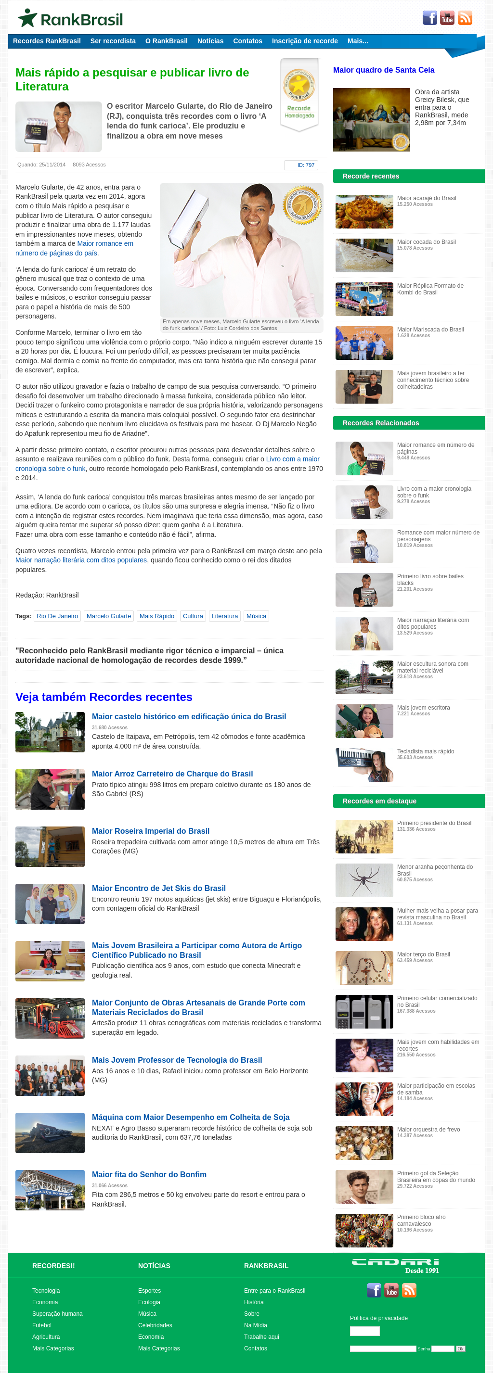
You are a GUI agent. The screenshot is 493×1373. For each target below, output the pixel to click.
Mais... (358, 41)
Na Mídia (255, 1325)
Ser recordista (113, 41)
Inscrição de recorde (305, 41)
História (254, 1302)
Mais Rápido (157, 616)
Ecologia (149, 1302)
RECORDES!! (53, 1266)
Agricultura (46, 1337)
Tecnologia (46, 1290)
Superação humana (57, 1313)
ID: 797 (306, 165)
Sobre (251, 1313)
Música (256, 616)
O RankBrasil (166, 41)
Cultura (193, 616)
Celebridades (155, 1325)
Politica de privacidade (379, 1318)
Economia (45, 1302)
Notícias (210, 41)
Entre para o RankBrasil (274, 1290)
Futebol (42, 1325)
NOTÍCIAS (154, 1266)
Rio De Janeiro (57, 616)
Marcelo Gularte (109, 616)
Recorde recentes (371, 176)
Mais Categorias (53, 1348)
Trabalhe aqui (261, 1337)
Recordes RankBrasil (47, 41)
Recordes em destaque (379, 801)
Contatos (247, 41)
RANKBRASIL (266, 1266)
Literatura (225, 616)
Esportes (149, 1290)
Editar (369, 1331)
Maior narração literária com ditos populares (81, 560)
